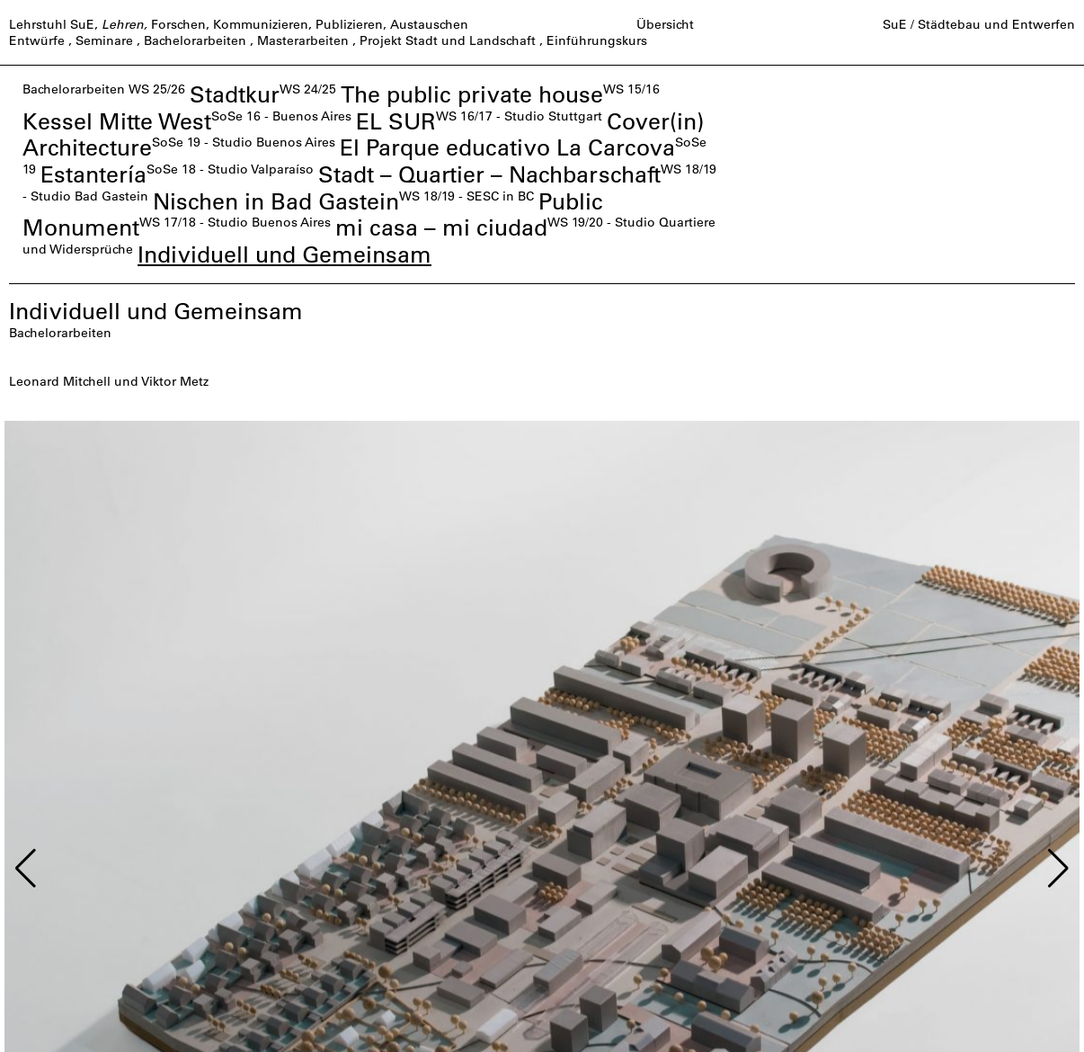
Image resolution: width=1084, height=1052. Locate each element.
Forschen (178, 24)
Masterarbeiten (303, 40)
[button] (25, 868)
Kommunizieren (260, 24)
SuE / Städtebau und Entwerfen (979, 24)
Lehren (123, 24)
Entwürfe (37, 40)
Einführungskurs (596, 40)
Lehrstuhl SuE (51, 24)
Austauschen (429, 24)
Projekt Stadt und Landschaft (448, 40)
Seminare (104, 40)
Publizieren (349, 24)
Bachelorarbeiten (195, 40)
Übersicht (665, 24)
